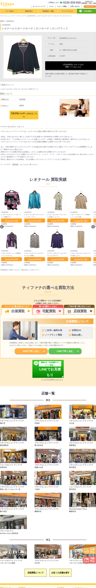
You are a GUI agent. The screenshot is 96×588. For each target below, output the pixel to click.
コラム (51, 6)
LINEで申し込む (65, 351)
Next (93, 227)
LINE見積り (88, 11)
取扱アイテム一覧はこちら (13, 149)
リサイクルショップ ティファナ (9, 16)
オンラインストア (39, 6)
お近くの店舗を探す (60, 573)
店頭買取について (35, 573)
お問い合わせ (75, 6)
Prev (2, 227)
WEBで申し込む (31, 351)
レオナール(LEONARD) (28, 16)
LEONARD (6, 25)
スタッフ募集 (62, 6)
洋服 (61, 44)
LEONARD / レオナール (67, 38)
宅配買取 (22, 99)
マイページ (90, 6)
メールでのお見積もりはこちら (52, 379)
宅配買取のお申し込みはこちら (24, 115)
